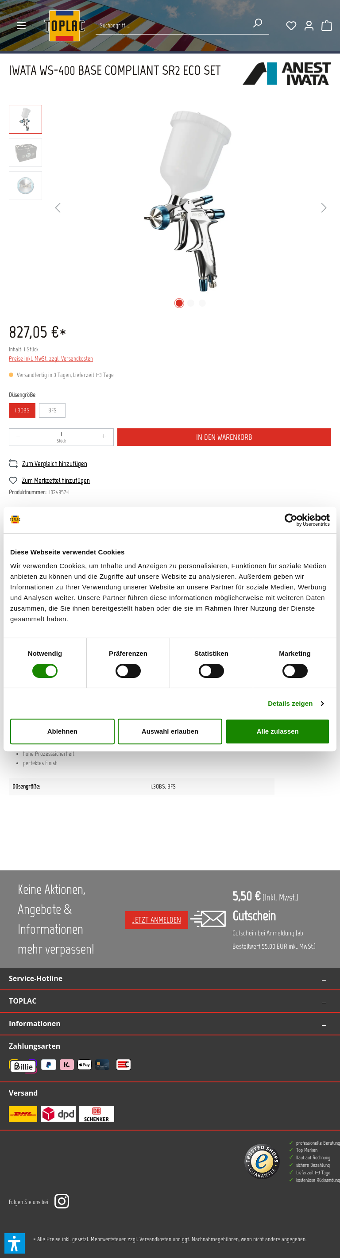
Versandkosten (155, 1239)
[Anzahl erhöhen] (104, 437)
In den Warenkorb (224, 437)
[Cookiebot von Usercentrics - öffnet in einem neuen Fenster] (291, 520)
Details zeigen (290, 703)
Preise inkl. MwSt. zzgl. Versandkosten (51, 358)
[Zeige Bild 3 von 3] (202, 303)
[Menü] (21, 25)
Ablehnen (62, 731)
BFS (52, 410)
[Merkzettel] (291, 25)
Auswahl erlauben (170, 731)
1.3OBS (22, 410)
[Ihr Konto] (309, 25)
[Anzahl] (61, 437)
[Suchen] (257, 23)
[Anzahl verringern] (18, 437)
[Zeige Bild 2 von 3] (190, 303)
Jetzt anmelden (156, 920)
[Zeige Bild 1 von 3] (179, 303)
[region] (170, 208)
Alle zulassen (278, 731)
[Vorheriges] (57, 208)
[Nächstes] (324, 208)
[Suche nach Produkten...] (171, 25)
